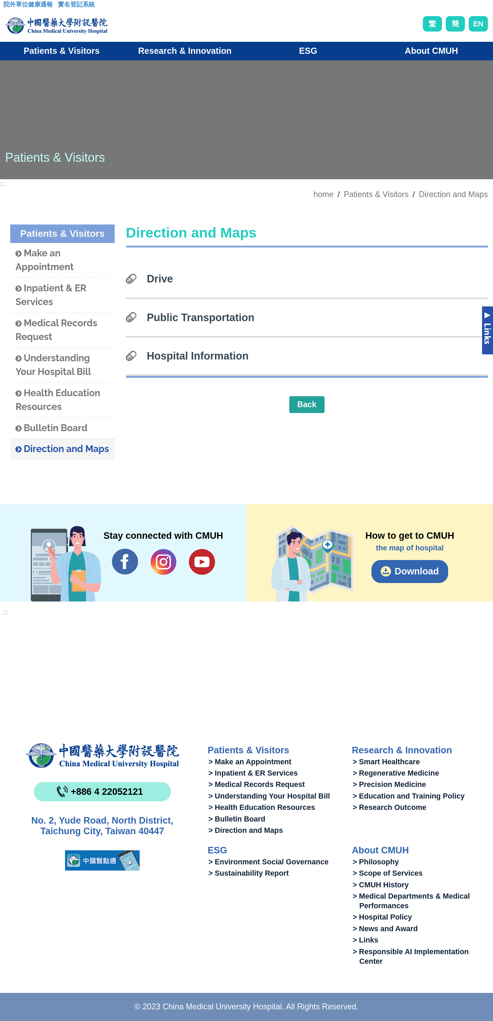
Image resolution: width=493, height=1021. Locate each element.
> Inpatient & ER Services (253, 773)
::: (8, 6)
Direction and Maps (453, 194)
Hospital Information (198, 356)
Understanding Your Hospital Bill (53, 365)
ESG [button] (308, 51)
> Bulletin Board (236, 819)
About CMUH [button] (431, 51)
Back (306, 404)
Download (417, 571)
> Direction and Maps (245, 830)
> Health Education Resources (261, 807)
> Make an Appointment (249, 761)
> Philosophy (376, 862)
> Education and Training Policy (409, 796)
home (324, 194)
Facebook (125, 562)
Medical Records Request (56, 330)
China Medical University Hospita (102, 755)
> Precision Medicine (389, 784)
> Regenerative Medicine (396, 773)
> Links (365, 940)
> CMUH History (381, 884)
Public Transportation (200, 317)
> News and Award (385, 928)
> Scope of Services (388, 873)
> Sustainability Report (248, 873)
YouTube (202, 562)
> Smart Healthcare (386, 761)
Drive (160, 278)
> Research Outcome (389, 807)
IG (163, 562)
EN (478, 24)
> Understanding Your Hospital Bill (269, 796)
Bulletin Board (51, 428)
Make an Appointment (44, 260)
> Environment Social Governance (268, 862)
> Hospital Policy (382, 917)
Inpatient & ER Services (50, 295)
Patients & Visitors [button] (62, 51)
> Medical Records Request (256, 784)
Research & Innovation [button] (185, 51)
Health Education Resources (57, 400)
